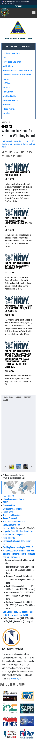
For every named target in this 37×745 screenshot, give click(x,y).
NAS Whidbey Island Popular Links (14, 478)
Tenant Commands (10, 518)
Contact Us (6, 87)
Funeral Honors (9, 537)
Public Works (8, 511)
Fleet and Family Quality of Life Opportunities (17, 70)
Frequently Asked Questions (14, 521)
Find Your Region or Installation (13, 475)
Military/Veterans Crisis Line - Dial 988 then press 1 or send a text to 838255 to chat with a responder (19, 554)
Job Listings (6, 113)
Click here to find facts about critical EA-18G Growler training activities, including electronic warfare (18, 144)
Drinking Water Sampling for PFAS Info (18, 547)
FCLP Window (7, 104)
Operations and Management (13, 62)
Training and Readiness (12, 515)
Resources (7, 79)
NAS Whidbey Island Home (11, 53)
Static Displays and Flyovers (14, 498)
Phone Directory (8, 92)
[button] (8, 4)
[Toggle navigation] (34, 12)
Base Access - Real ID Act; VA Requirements (17, 74)
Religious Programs (9, 109)
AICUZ (5, 502)
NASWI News (7, 83)
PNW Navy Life (16, 678)
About (5, 57)
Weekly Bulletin (8, 66)
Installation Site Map (9, 96)
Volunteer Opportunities (10, 100)
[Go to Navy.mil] (18, 6)
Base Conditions (9, 505)
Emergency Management (12, 508)
